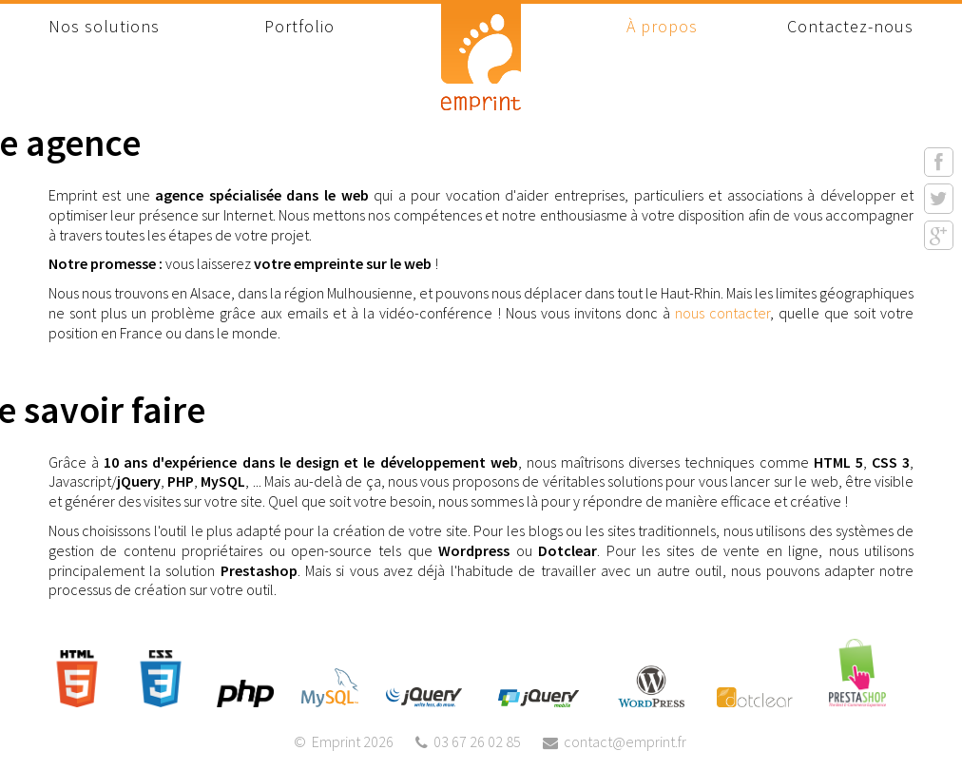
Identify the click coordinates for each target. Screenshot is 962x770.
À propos (662, 26)
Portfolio (299, 26)
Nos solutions (104, 26)
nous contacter (722, 312)
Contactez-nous (850, 26)
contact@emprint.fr (625, 741)
